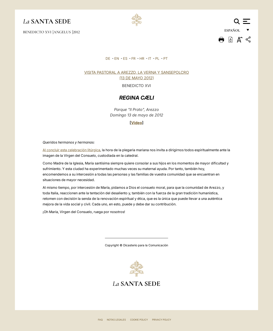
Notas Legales (116, 319)
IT (149, 58)
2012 (76, 32)
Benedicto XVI (37, 32)
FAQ (100, 319)
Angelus (63, 32)
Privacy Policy (161, 319)
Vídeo (136, 122)
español (234, 31)
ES (125, 58)
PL (157, 58)
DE (108, 58)
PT (165, 58)
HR (141, 58)
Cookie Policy (139, 319)
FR (133, 58)
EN (116, 58)
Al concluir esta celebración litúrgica (71, 150)
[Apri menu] (246, 21)
